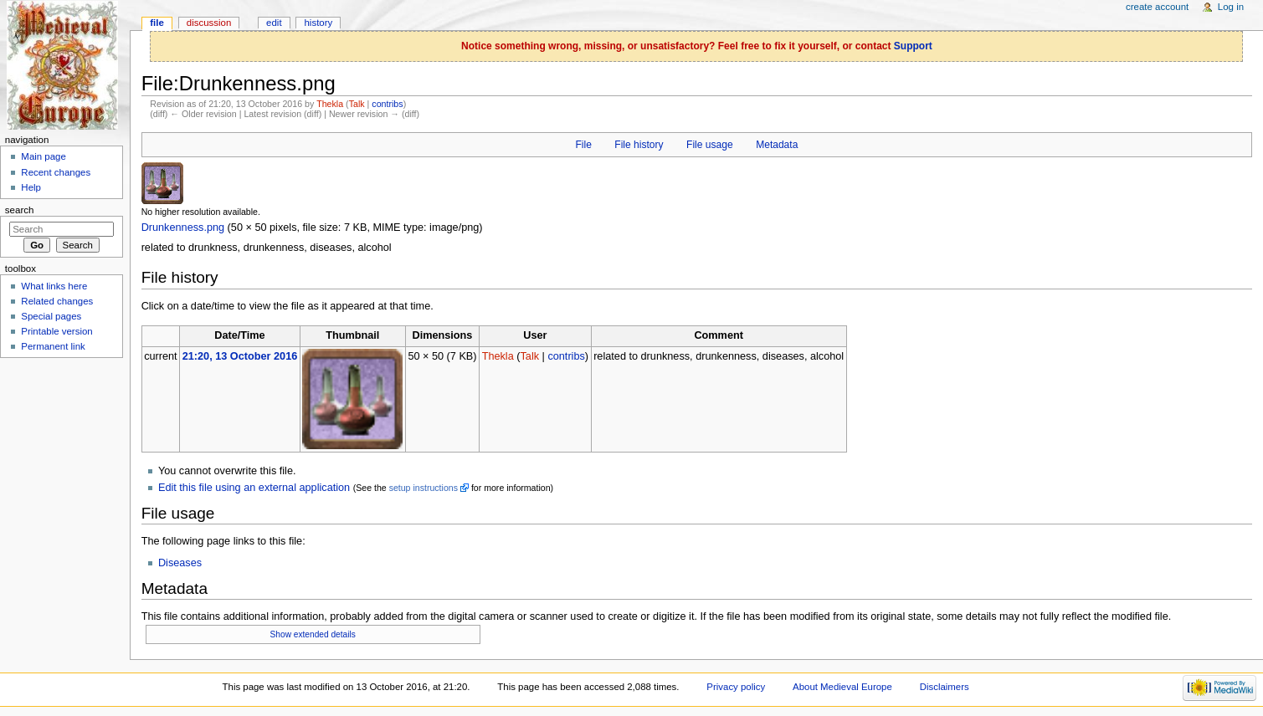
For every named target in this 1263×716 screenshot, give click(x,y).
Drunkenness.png (182, 227)
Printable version (56, 331)
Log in (1231, 7)
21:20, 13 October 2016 (240, 356)
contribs (387, 104)
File (583, 145)
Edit (273, 23)
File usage (709, 145)
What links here (54, 286)
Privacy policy (735, 687)
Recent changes (55, 172)
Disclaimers (944, 687)
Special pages (51, 316)
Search (19, 210)
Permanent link (53, 346)
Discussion (209, 23)
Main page (43, 156)
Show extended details (313, 634)
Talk (357, 104)
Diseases (180, 563)
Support (913, 46)
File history (638, 145)
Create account (1157, 7)
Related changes (57, 301)
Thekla (329, 104)
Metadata (777, 145)
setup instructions (423, 488)
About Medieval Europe (842, 687)
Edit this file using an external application (254, 488)
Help (31, 187)
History (319, 23)
